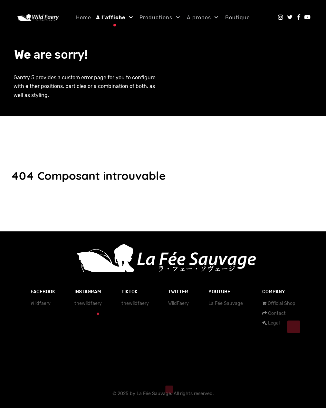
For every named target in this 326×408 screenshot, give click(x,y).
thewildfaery (88, 303)
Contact (277, 313)
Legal (274, 323)
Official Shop (281, 303)
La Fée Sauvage (225, 303)
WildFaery (178, 303)
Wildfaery (41, 303)
